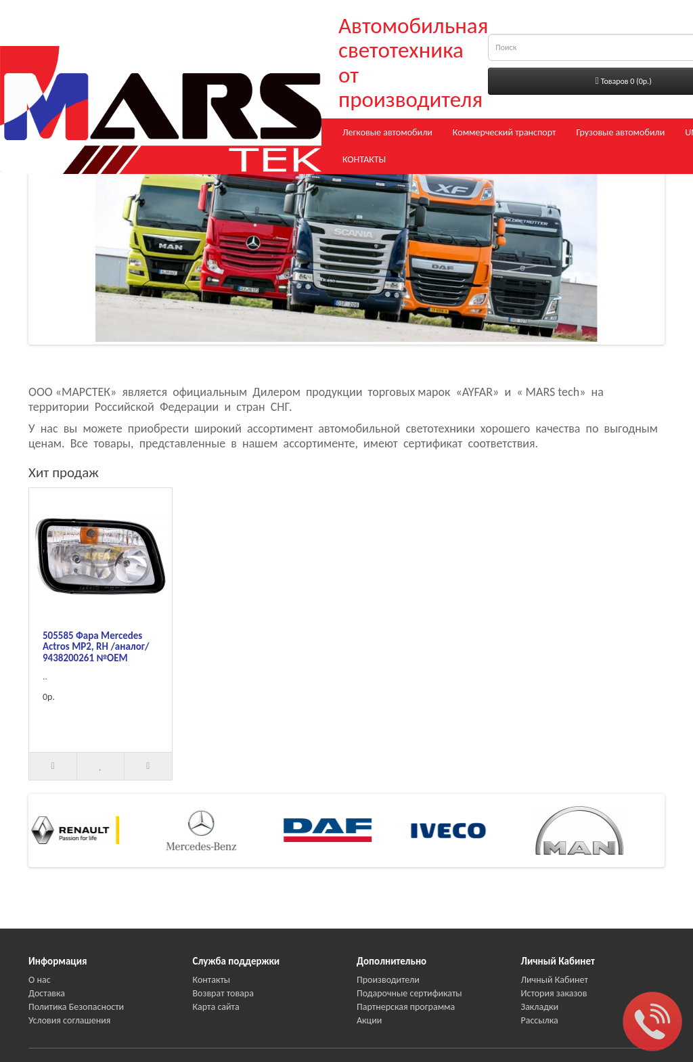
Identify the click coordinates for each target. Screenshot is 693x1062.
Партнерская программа (406, 1007)
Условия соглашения (69, 1020)
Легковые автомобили (387, 132)
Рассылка (539, 1020)
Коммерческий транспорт (504, 132)
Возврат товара (223, 993)
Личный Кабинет (554, 980)
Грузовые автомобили (620, 132)
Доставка (46, 993)
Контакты (212, 980)
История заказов (554, 993)
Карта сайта (216, 1007)
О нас (39, 980)
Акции (369, 1020)
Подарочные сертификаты (409, 993)
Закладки (540, 1007)
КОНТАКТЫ (364, 159)
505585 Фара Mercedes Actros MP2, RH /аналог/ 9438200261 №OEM (96, 646)
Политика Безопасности (76, 1007)
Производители (388, 980)
